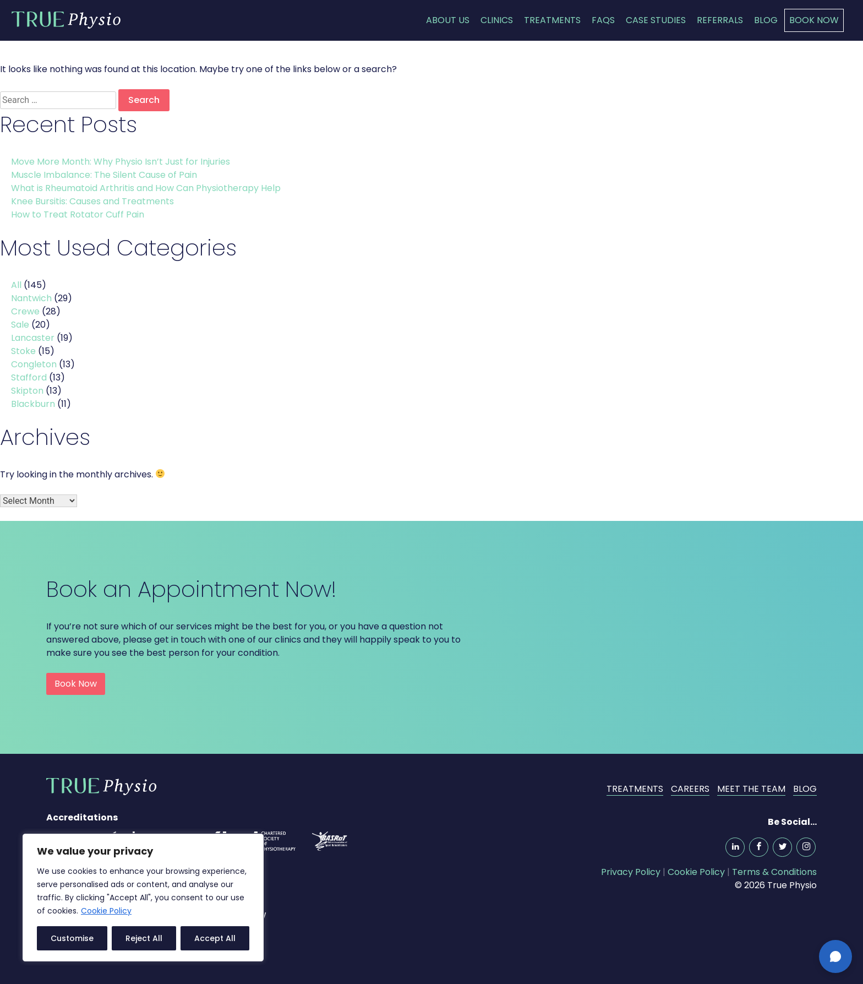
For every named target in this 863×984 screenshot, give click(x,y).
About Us (447, 20)
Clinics (496, 20)
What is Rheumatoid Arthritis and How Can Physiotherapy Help (147, 188)
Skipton (27, 390)
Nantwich (31, 298)
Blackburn (33, 404)
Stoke (23, 351)
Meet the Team (751, 788)
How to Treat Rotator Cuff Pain (78, 214)
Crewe (25, 311)
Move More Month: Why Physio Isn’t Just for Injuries (121, 161)
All (16, 285)
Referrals (720, 20)
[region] (143, 897)
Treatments (552, 20)
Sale (20, 324)
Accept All (215, 938)
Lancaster (32, 337)
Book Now (814, 20)
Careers (690, 788)
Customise (72, 938)
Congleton (34, 364)
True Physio (66, 20)
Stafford (29, 377)
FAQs (603, 20)
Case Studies (656, 20)
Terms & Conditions (774, 872)
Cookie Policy (106, 910)
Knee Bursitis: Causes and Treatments (93, 201)
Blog (766, 20)
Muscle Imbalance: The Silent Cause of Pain (105, 174)
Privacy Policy (630, 872)
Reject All (143, 938)
